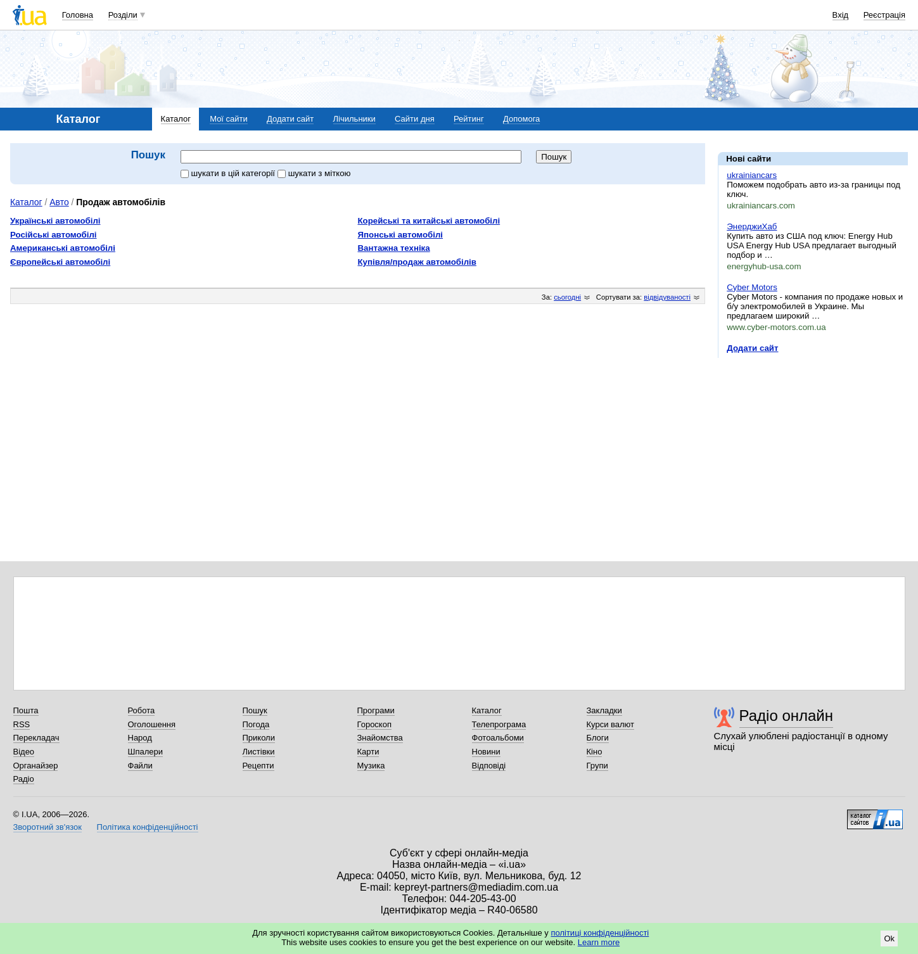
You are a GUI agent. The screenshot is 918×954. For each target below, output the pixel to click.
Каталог (176, 119)
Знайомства (380, 737)
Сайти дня (415, 119)
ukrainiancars (752, 175)
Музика (371, 765)
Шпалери (145, 751)
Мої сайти (229, 119)
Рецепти (258, 765)
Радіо (23, 779)
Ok (889, 938)
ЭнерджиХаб (752, 226)
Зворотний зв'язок (47, 827)
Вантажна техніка (394, 248)
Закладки (604, 710)
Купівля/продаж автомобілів (417, 262)
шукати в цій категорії (229, 173)
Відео (24, 751)
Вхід (840, 15)
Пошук (255, 710)
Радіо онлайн (786, 715)
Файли (140, 765)
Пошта (26, 710)
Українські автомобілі (55, 221)
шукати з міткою (314, 173)
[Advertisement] (813, 445)
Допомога (521, 119)
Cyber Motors (752, 287)
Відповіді (489, 765)
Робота (141, 710)
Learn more (599, 942)
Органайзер (35, 765)
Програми (376, 710)
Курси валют (611, 724)
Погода (256, 724)
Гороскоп (374, 724)
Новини (486, 751)
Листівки (259, 751)
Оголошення (152, 724)
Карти (368, 751)
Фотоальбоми (498, 737)
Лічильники (354, 119)
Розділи (122, 15)
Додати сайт (290, 119)
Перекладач (36, 737)
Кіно (594, 751)
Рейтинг (469, 119)
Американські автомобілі (62, 248)
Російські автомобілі (53, 234)
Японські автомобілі (400, 234)
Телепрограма (499, 724)
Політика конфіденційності (147, 827)
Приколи (259, 737)
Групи (597, 765)
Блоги (598, 737)
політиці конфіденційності (600, 933)
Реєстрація (884, 15)
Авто (58, 202)
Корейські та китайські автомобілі (429, 221)
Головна (77, 15)
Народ (140, 737)
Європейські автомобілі (60, 262)
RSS (21, 724)
